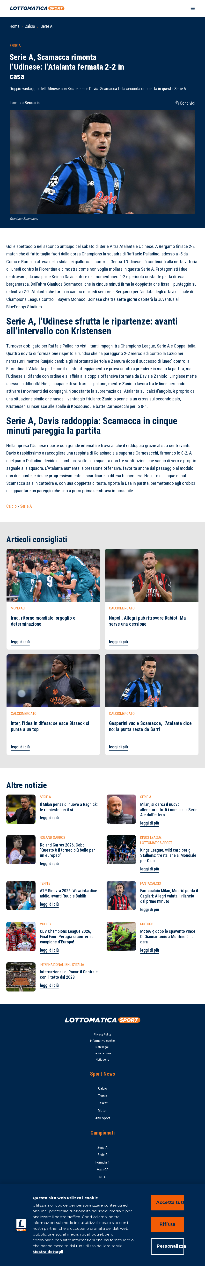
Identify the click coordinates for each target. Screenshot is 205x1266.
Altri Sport (102, 1118)
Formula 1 (102, 1162)
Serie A (46, 26)
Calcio (30, 26)
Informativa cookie (102, 1040)
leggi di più (20, 641)
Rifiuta (167, 1224)
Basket (103, 1103)
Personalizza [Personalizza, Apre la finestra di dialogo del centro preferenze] (170, 1246)
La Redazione (102, 1053)
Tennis (102, 1096)
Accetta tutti (170, 1202)
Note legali (102, 1047)
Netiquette (102, 1059)
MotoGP (103, 1170)
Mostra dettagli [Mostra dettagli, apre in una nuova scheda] (48, 1251)
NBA (102, 1177)
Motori (102, 1110)
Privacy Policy (102, 1034)
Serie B (103, 1155)
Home (14, 26)
